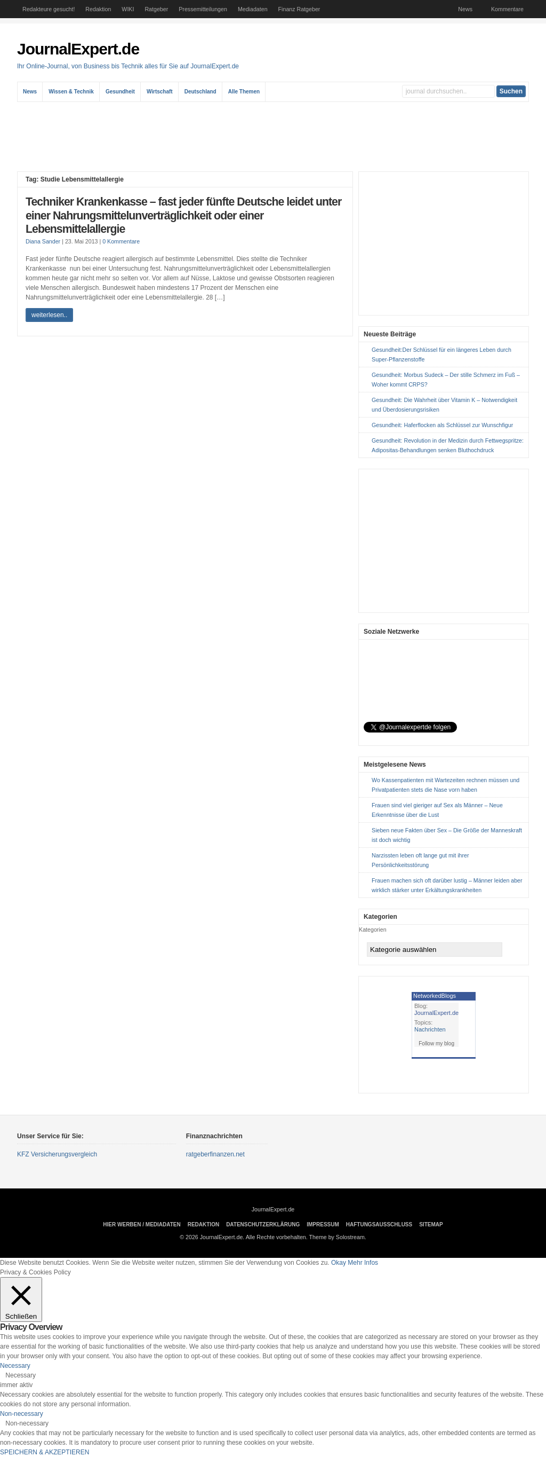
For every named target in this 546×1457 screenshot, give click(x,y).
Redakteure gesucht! (48, 9)
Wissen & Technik (71, 91)
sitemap (431, 1224)
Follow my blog (436, 1043)
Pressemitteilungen (203, 9)
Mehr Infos (363, 1262)
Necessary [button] (15, 1365)
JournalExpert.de (78, 49)
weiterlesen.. (49, 315)
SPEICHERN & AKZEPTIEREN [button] (44, 1452)
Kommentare (507, 9)
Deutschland (200, 91)
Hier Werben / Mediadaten (141, 1224)
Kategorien (373, 929)
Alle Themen (244, 91)
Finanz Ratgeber (299, 9)
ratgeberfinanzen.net (215, 1154)
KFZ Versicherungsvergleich (57, 1154)
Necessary (20, 1375)
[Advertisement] (275, 137)
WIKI (128, 9)
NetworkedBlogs (434, 996)
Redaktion (98, 9)
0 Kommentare (121, 241)
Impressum (323, 1224)
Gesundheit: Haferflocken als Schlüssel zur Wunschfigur (442, 425)
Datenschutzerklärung (263, 1224)
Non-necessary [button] (21, 1413)
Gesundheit (120, 91)
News (465, 9)
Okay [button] (338, 1262)
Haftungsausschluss (379, 1224)
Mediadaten (253, 9)
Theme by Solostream (337, 1237)
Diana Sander (43, 241)
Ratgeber (156, 9)
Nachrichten (430, 1029)
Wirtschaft (160, 91)
